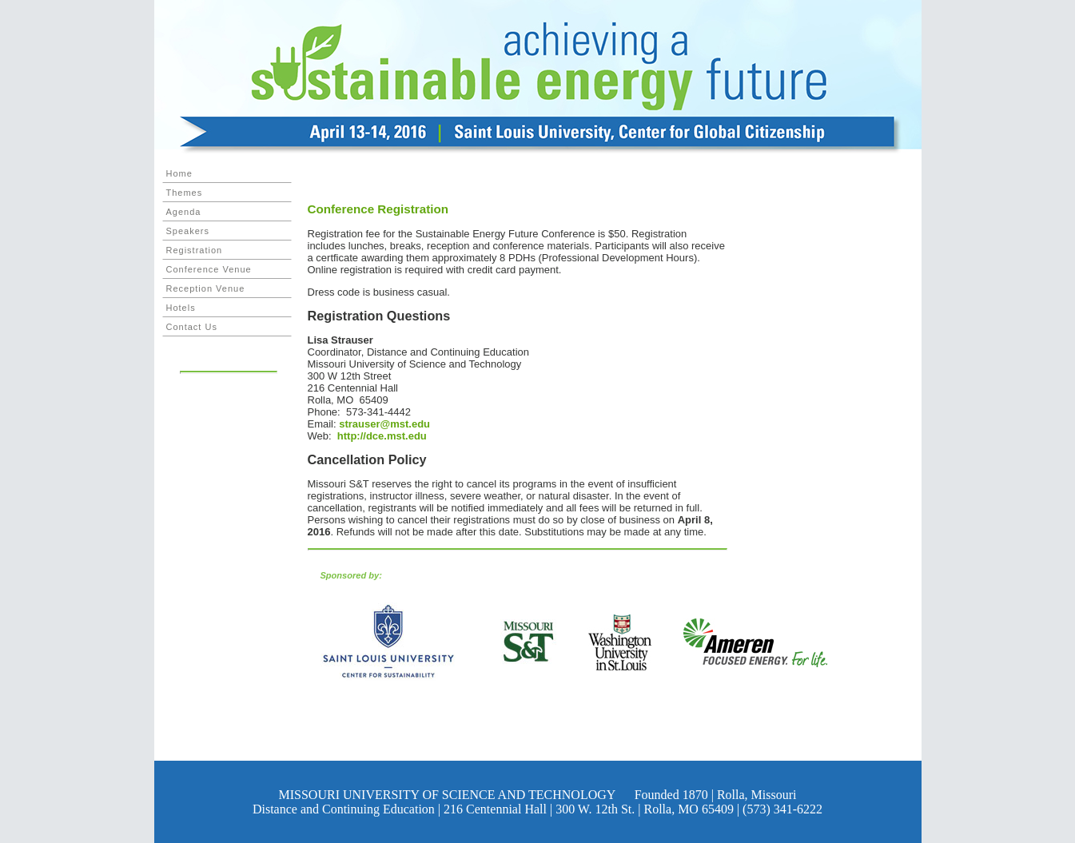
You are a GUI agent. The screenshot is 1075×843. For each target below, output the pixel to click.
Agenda (183, 212)
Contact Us (191, 327)
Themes (184, 192)
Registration (194, 250)
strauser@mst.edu (384, 424)
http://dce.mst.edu (380, 436)
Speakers (187, 231)
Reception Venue (205, 288)
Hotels (181, 307)
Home (179, 173)
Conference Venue (209, 269)
